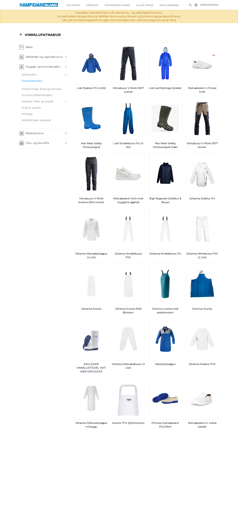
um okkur (73, 5)
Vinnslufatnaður (32, 80)
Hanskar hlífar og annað (37, 101)
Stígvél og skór (31, 107)
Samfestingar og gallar (36, 120)
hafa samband (169, 5)
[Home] (38, 4)
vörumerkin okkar (117, 5)
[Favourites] (196, 5)
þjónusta (92, 5)
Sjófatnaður (29, 74)
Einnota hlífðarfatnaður (37, 95)
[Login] (209, 5)
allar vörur (144, 5)
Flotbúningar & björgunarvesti (42, 89)
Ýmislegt (27, 113)
